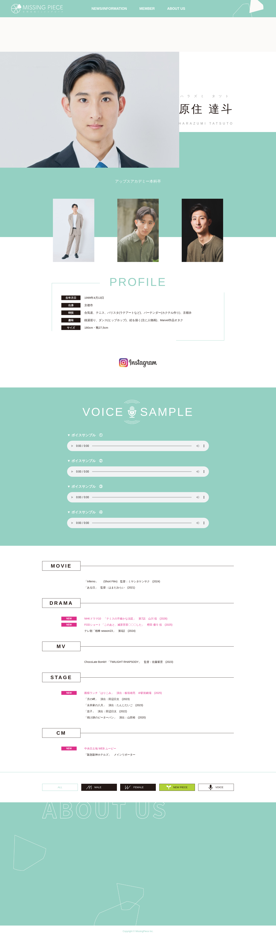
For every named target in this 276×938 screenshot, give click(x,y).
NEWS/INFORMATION (109, 8)
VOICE (216, 787)
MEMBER (147, 8)
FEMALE (136, 787)
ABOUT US (176, 8)
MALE (95, 787)
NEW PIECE (177, 787)
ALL (60, 787)
